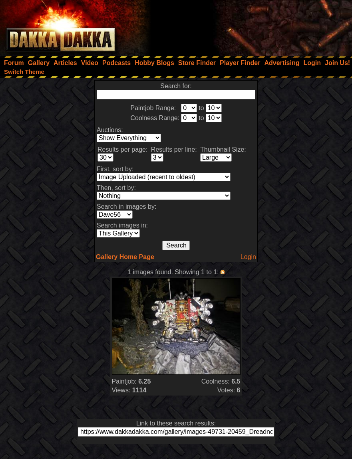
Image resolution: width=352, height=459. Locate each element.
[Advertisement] (244, 26)
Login (248, 256)
